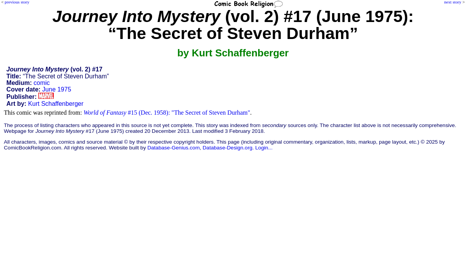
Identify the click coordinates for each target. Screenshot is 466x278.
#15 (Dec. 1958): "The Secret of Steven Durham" (167, 112)
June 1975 (56, 89)
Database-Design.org (227, 148)
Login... (264, 148)
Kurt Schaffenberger (56, 103)
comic (42, 83)
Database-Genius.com (173, 148)
